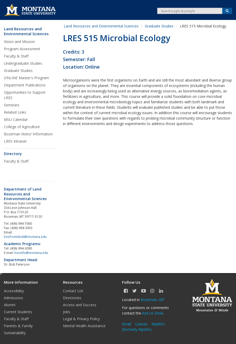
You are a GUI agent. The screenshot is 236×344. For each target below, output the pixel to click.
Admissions (13, 297)
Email (126, 323)
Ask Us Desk (152, 313)
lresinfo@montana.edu (31, 253)
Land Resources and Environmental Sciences (26, 31)
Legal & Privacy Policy (81, 318)
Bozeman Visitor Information (28, 133)
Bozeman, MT (153, 299)
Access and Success (79, 304)
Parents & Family (18, 325)
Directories (72, 297)
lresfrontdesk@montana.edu (25, 237)
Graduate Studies (18, 70)
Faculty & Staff (16, 56)
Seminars (11, 105)
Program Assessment (22, 48)
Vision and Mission (19, 41)
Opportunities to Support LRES (25, 95)
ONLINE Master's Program (26, 77)
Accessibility (14, 290)
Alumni (9, 304)
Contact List (73, 290)
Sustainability (15, 332)
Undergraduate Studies (23, 63)
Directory (13, 153)
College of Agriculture (22, 126)
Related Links (15, 112)
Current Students (18, 311)
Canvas (141, 323)
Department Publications (25, 85)
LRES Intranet (15, 141)
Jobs (66, 311)
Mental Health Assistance (84, 325)
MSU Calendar (16, 119)
